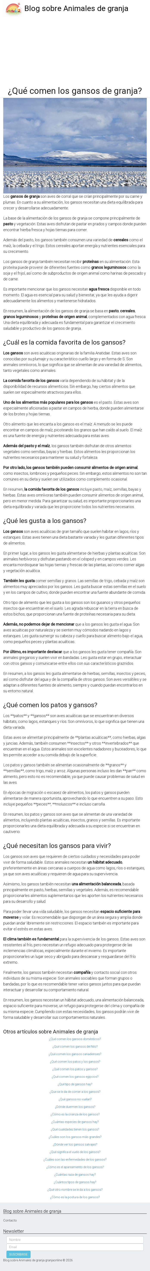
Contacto (10, 1220)
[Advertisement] (75, 50)
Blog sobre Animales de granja (76, 8)
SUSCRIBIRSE (18, 1254)
